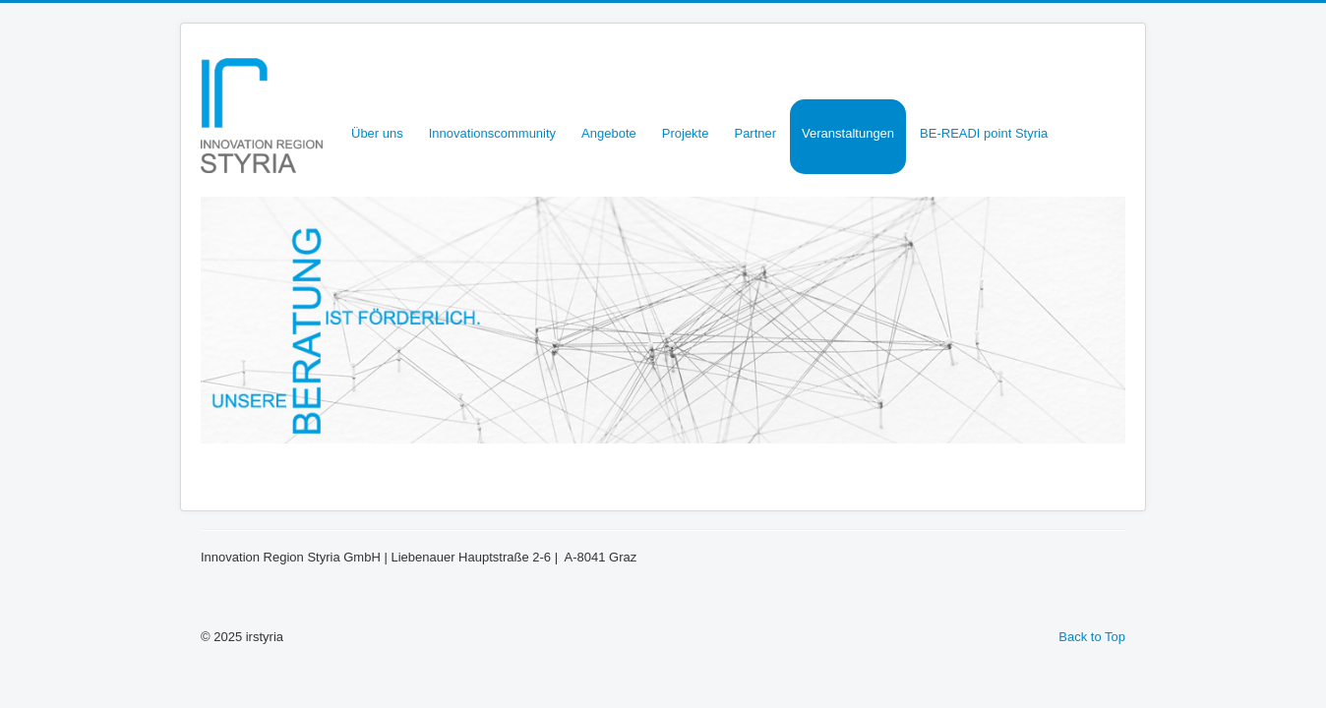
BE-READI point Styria (984, 133)
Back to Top (1091, 636)
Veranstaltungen (848, 133)
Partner (755, 133)
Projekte (685, 133)
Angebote (608, 133)
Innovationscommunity (492, 133)
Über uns (377, 133)
